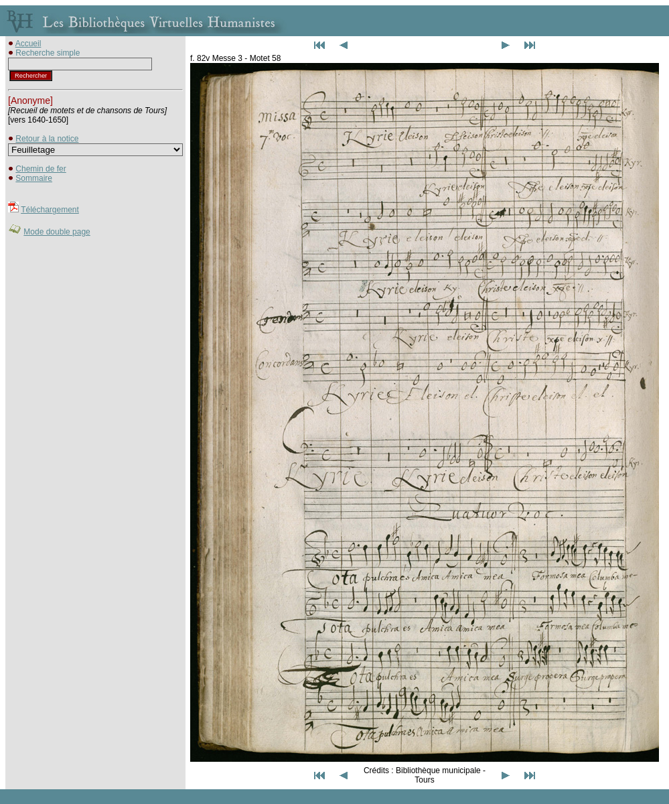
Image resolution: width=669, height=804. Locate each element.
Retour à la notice (46, 138)
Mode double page (56, 232)
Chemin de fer (40, 169)
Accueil (28, 43)
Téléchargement (50, 209)
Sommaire (33, 178)
